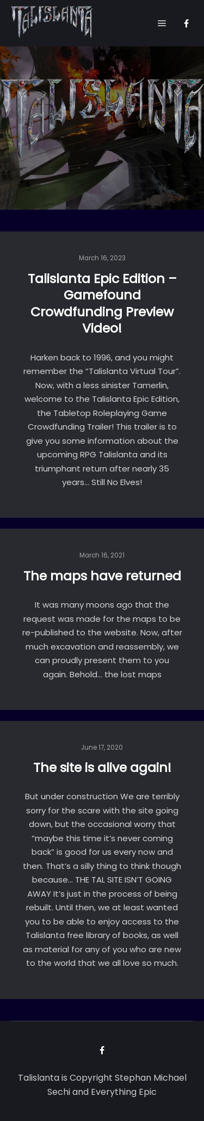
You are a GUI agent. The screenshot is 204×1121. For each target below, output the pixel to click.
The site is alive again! (102, 767)
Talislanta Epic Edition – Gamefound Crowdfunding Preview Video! (102, 303)
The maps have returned (102, 576)
